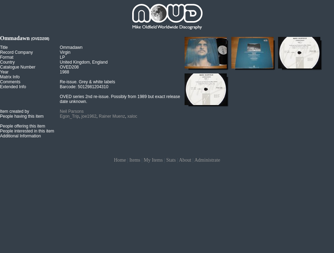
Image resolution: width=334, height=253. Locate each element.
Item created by (14, 111)
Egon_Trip (69, 116)
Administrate (207, 160)
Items (134, 160)
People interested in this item (27, 131)
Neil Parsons (72, 111)
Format (6, 57)
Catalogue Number (18, 67)
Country (7, 62)
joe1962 (89, 116)
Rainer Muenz (112, 116)
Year (4, 72)
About (185, 160)
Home (120, 160)
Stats (171, 160)
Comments (10, 81)
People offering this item (22, 126)
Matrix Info (10, 76)
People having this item (22, 116)
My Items (153, 160)
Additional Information (20, 136)
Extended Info (13, 86)
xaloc (132, 116)
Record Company (16, 52)
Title (4, 47)
